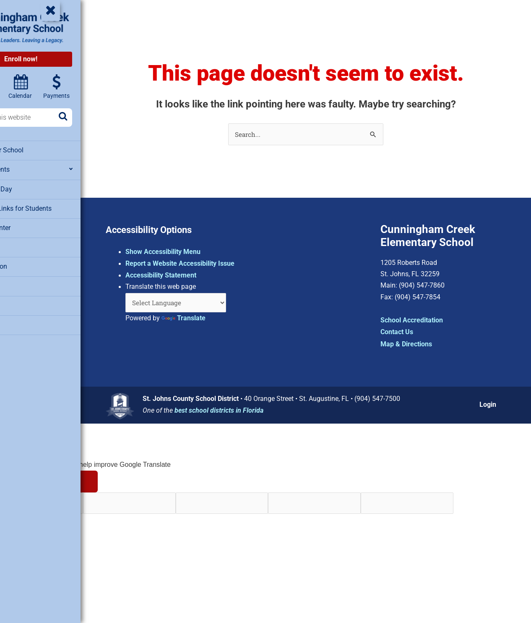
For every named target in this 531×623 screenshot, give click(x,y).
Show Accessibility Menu (200, 250)
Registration (25, 263)
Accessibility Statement (198, 273)
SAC (14, 282)
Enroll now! (57, 59)
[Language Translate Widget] (216, 301)
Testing (18, 320)
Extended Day (27, 187)
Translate (221, 318)
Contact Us (408, 332)
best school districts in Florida (252, 409)
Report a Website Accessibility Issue (217, 262)
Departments (26, 169)
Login (490, 403)
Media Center (27, 225)
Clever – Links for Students (46, 206)
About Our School (33, 150)
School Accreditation (423, 320)
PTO (14, 244)
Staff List (21, 301)
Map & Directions (418, 344)
